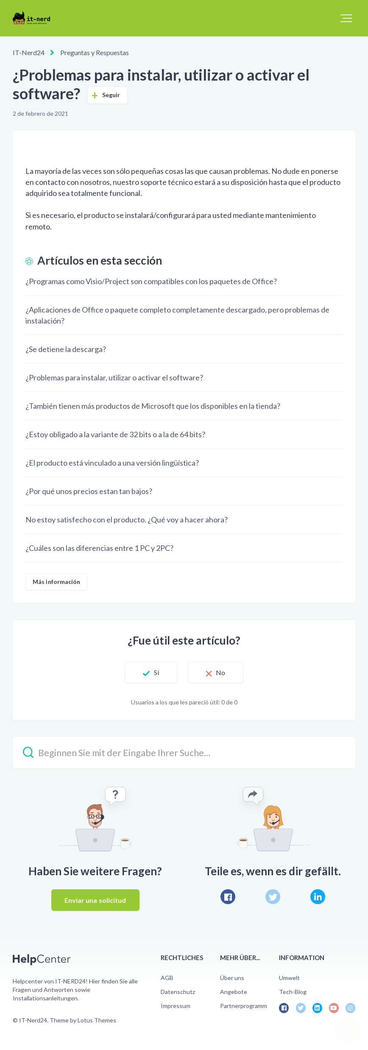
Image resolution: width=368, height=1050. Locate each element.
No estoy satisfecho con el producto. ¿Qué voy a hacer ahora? (126, 519)
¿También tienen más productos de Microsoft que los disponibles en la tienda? (152, 406)
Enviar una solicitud (95, 900)
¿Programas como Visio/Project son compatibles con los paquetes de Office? (151, 281)
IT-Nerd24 (29, 52)
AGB (167, 977)
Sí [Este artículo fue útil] (156, 672)
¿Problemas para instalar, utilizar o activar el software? (114, 377)
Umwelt (289, 977)
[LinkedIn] (317, 896)
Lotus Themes (97, 1020)
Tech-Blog (293, 991)
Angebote (233, 991)
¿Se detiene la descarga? (65, 349)
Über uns (232, 977)
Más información (57, 581)
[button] (346, 18)
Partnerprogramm (243, 1005)
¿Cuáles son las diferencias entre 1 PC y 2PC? (99, 548)
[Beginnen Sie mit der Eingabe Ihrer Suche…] (184, 752)
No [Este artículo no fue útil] (220, 672)
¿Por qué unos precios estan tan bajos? (88, 491)
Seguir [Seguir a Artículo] (111, 94)
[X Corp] (272, 896)
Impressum (175, 1005)
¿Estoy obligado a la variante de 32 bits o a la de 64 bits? (115, 434)
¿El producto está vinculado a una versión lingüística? (112, 462)
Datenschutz (178, 991)
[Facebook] (227, 896)
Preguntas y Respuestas (94, 52)
